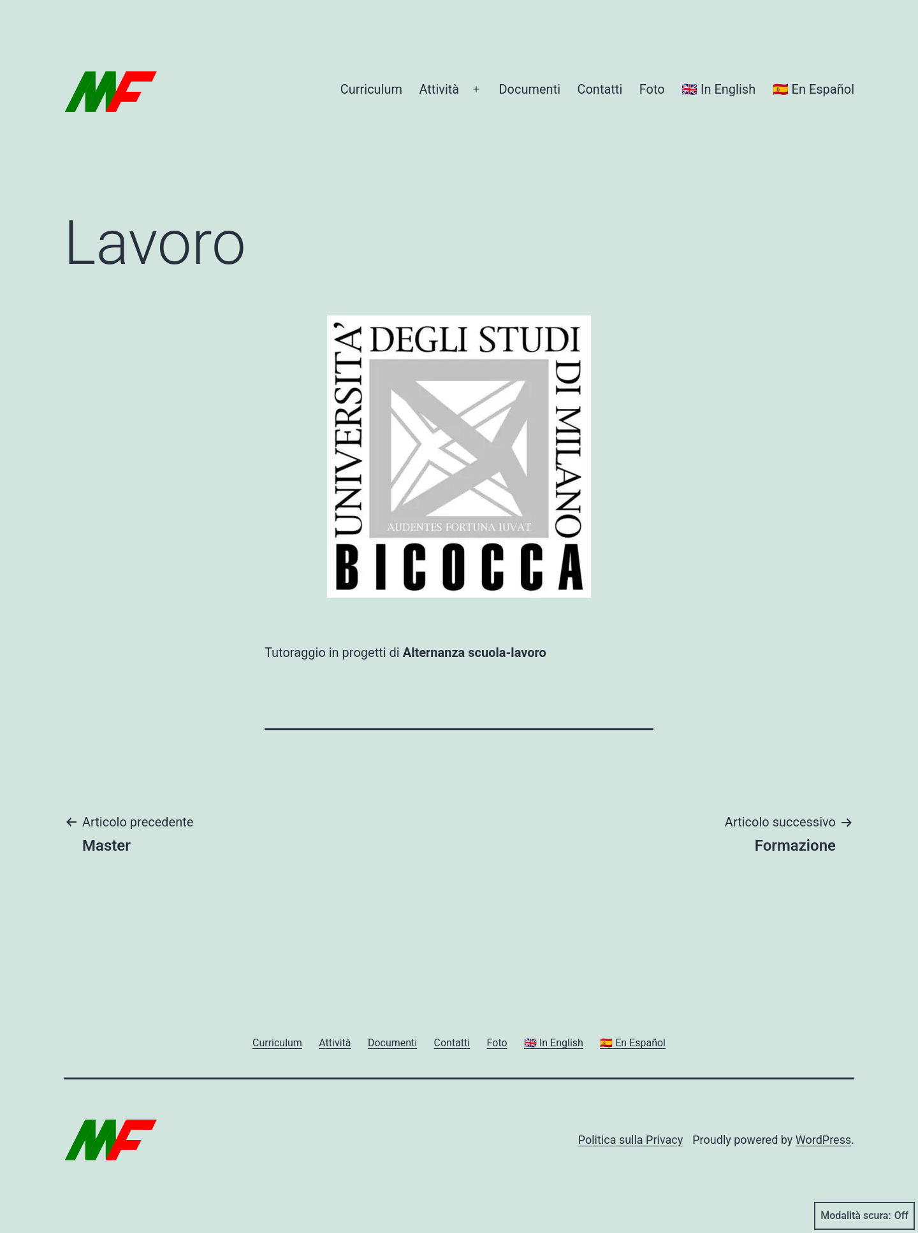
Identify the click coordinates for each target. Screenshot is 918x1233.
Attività (439, 89)
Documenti (529, 89)
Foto (652, 89)
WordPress (823, 1139)
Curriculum (371, 89)
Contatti (599, 89)
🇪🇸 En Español (813, 89)
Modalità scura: (864, 1215)
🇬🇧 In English (718, 89)
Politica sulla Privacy (630, 1139)
